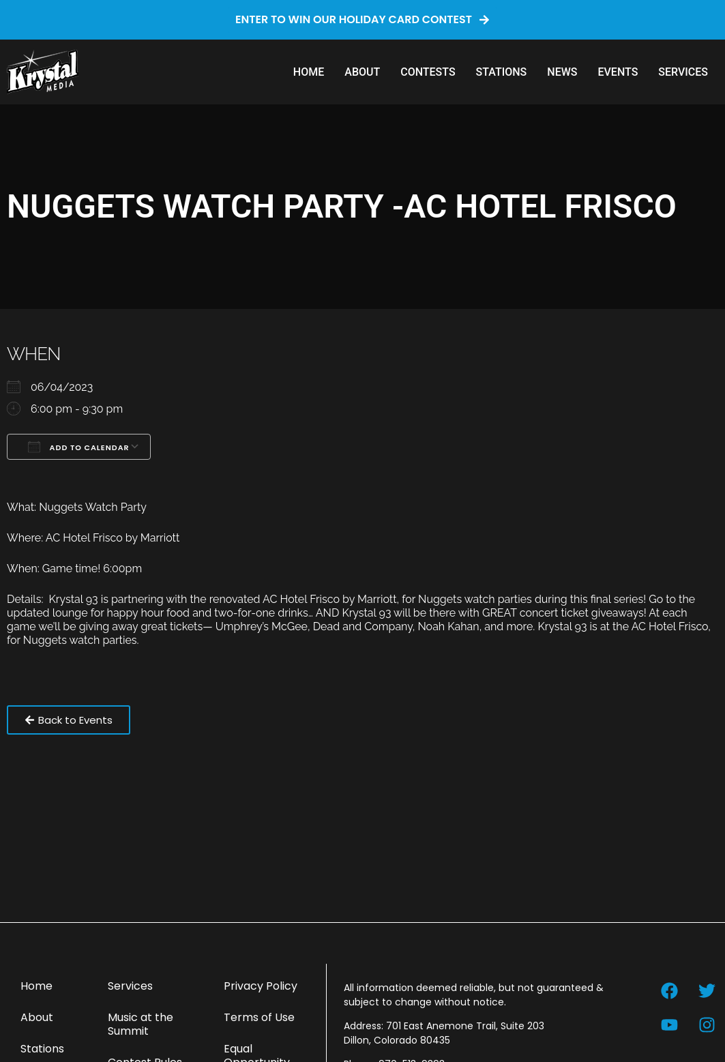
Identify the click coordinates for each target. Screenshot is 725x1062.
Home (308, 71)
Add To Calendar (79, 447)
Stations (501, 71)
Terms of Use (259, 1017)
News (562, 71)
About (362, 71)
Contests (427, 71)
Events (617, 71)
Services (683, 71)
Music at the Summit (140, 1024)
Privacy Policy (260, 986)
